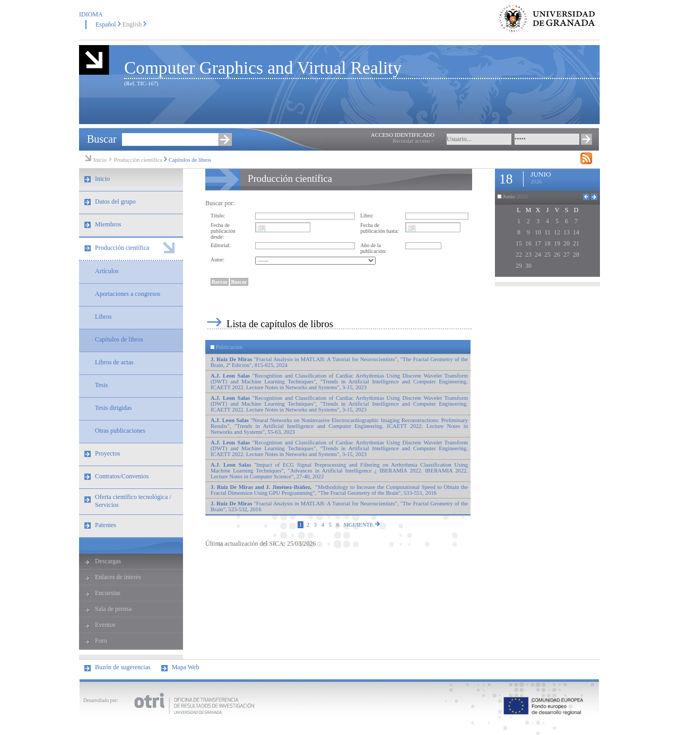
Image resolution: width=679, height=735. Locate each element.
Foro (101, 640)
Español (105, 24)
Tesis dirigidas (113, 408)
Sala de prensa (113, 608)
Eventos (105, 624)
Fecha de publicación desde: (223, 231)
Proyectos (107, 453)
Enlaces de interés (118, 577)
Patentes (105, 525)
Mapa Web (185, 667)
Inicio (100, 160)
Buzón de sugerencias (123, 667)
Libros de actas (114, 362)
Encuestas (107, 593)
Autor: (217, 259)
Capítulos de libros (190, 160)
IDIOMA (91, 14)
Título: (218, 215)
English (132, 24)
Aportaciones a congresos (127, 294)
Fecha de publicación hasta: (379, 228)
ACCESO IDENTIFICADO (402, 135)
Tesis (101, 385)
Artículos (107, 271)
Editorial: (221, 245)
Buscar (102, 139)
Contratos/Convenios (122, 476)
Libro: (366, 215)
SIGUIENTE (362, 524)
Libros (103, 316)
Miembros (108, 224)
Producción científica (138, 160)
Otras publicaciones (120, 430)
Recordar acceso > (413, 141)
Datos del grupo (115, 201)
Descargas (108, 561)
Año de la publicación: (373, 248)
